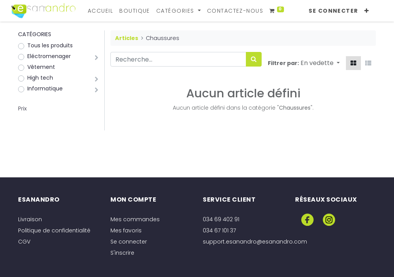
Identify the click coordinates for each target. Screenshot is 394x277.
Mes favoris (126, 230)
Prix (22, 108)
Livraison (30, 219)
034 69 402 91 (221, 219)
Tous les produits (50, 45)
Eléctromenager (49, 56)
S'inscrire (122, 253)
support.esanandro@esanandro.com (255, 241)
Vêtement (41, 67)
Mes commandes (135, 219)
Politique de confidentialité (54, 230)
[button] (367, 11)
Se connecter (334, 11)
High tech (40, 78)
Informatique (45, 88)
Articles (126, 38)
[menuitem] (101, 11)
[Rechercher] (254, 59)
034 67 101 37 (219, 230)
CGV (24, 241)
